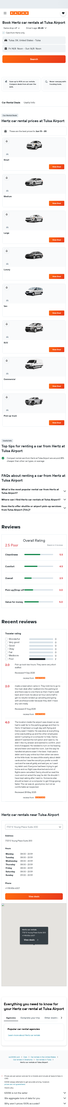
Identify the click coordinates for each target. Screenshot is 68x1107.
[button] (5, 13)
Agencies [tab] (11, 1017)
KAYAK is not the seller (35, 1093)
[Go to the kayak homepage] (19, 13)
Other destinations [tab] (54, 1017)
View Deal (56, 167)
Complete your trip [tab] (30, 1017)
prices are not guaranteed (14, 1084)
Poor (11, 658)
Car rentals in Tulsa (43, 1059)
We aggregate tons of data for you (35, 1098)
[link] (34, 896)
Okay (11, 648)
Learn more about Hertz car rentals (24, 1035)
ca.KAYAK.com (14, 1057)
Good (12, 645)
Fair (10, 652)
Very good (14, 642)
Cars (25, 1057)
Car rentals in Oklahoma (22, 1059)
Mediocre (14, 655)
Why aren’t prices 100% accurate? (35, 1103)
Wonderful (14, 639)
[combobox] (11, 28)
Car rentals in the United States (43, 1057)
